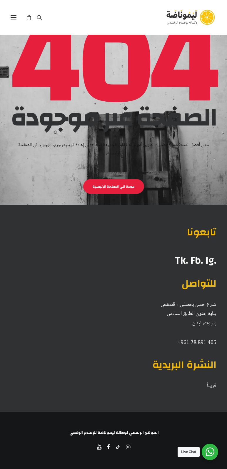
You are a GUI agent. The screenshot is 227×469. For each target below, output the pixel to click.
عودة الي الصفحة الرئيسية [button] (113, 186)
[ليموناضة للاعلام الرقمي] (190, 17)
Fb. (197, 260)
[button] (13, 17)
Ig (210, 260)
